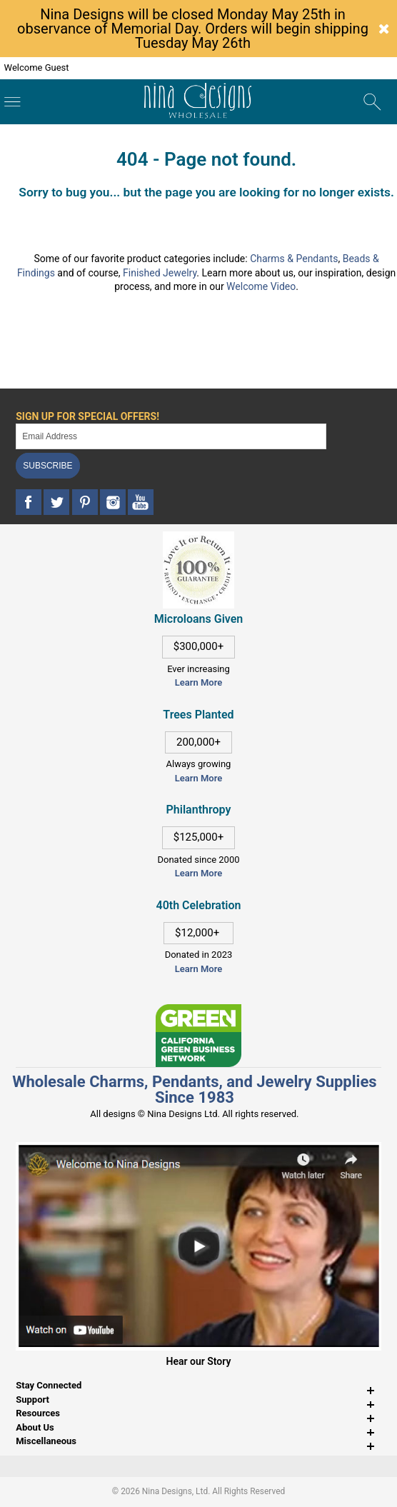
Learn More (198, 682)
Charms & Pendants (294, 258)
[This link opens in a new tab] (198, 1011)
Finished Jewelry (159, 273)
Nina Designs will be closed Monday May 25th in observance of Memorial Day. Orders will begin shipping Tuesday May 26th (192, 28)
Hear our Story (198, 1361)
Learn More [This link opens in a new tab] (198, 778)
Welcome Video (261, 286)
